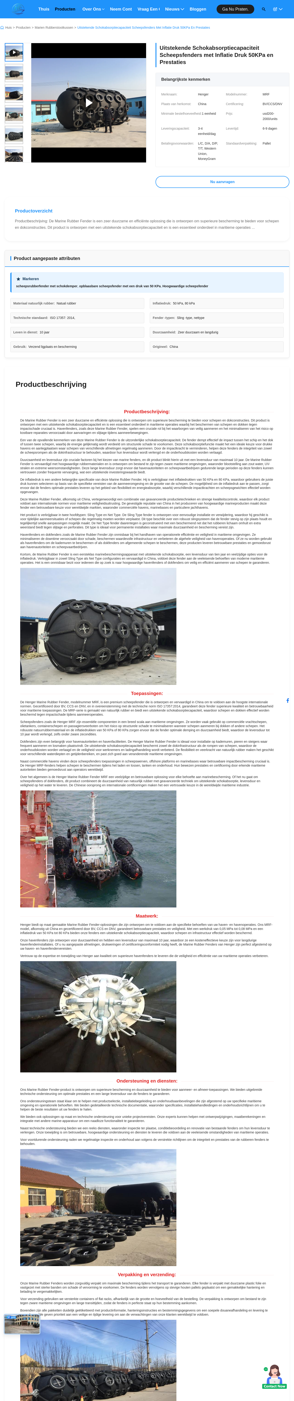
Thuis (43, 9)
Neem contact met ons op (121, 9)
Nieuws (174, 9)
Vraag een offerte (149, 9)
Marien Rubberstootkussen (54, 27)
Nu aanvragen (222, 182)
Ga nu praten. (235, 9)
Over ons (93, 9)
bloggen (198, 9)
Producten (66, 9)
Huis (8, 27)
